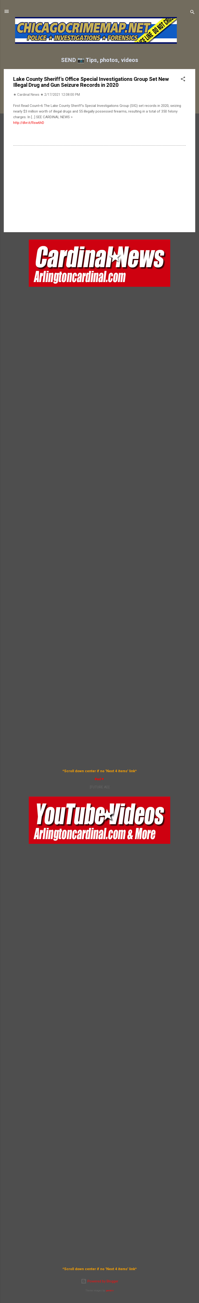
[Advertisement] (99, 188)
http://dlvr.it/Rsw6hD (28, 123)
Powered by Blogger (99, 1281)
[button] (183, 79)
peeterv (110, 1290)
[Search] (192, 13)
